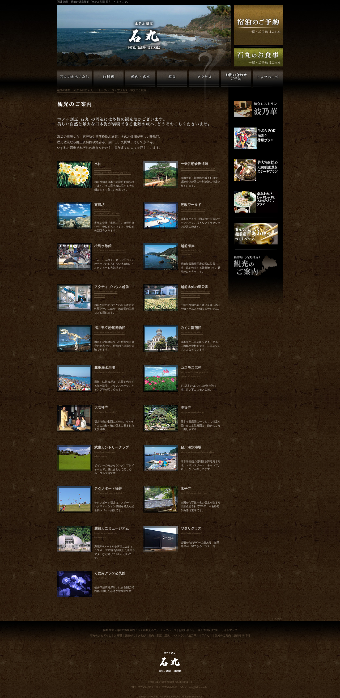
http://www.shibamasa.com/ (193, 209)
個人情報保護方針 (208, 630)
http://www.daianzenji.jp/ (105, 412)
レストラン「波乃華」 (185, 635)
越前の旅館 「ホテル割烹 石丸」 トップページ (85, 90)
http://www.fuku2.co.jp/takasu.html (110, 372)
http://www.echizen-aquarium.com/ (110, 250)
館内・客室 (155, 635)
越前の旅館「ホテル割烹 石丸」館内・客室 (140, 78)
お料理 (118, 635)
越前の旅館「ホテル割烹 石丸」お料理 (109, 78)
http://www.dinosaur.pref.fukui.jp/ (109, 332)
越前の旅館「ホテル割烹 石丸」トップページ (268, 78)
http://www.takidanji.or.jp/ (192, 412)
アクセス (122, 90)
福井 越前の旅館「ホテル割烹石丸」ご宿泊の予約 (258, 25)
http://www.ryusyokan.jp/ (192, 332)
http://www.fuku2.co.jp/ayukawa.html (197, 452)
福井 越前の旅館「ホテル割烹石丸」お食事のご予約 (258, 57)
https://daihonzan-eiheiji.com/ (194, 493)
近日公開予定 (100, 578)
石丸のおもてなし (100, 635)
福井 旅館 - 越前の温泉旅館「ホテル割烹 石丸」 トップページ (139, 630)
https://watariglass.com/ (191, 533)
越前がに (130, 635)
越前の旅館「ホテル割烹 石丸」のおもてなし (74, 78)
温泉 (167, 635)
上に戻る (276, 618)
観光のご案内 (223, 635)
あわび (142, 635)
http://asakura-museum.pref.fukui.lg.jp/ (198, 168)
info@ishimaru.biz (199, 687)
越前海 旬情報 (241, 635)
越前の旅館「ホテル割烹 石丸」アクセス (204, 78)
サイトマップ (229, 630)
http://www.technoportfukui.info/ (109, 493)
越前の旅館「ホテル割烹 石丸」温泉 (172, 78)
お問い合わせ (187, 630)
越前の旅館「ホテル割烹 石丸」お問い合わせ (236, 78)
